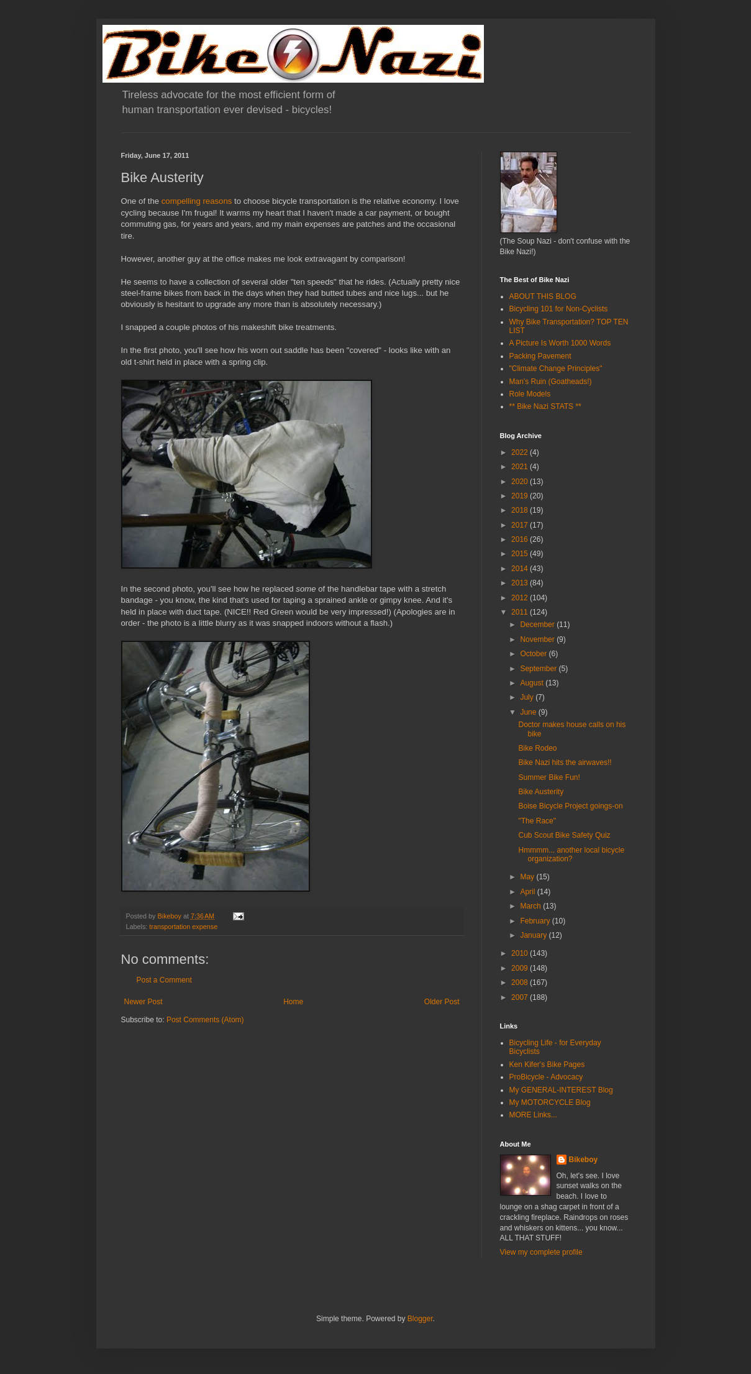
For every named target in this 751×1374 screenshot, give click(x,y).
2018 (520, 510)
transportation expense (183, 926)
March (531, 906)
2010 (520, 953)
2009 (520, 968)
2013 (520, 583)
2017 (520, 525)
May (528, 876)
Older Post (442, 1001)
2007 (520, 997)
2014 (520, 568)
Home (293, 1001)
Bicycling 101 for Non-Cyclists (558, 309)
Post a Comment (164, 980)
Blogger (420, 1318)
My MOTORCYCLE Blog (550, 1102)
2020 (520, 481)
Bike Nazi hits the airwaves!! (564, 762)
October (534, 653)
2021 (520, 466)
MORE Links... (533, 1115)
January (534, 935)
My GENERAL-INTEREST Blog (561, 1090)
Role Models (530, 394)
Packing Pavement (540, 356)
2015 (520, 553)
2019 (520, 496)
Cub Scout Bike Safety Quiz (564, 835)
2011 (520, 612)
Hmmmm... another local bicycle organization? (571, 854)
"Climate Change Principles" (556, 368)
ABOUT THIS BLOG (542, 296)
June (529, 712)
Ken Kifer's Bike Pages (547, 1064)
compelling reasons (197, 201)
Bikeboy (583, 1159)
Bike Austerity (540, 791)
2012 (520, 597)
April (528, 891)
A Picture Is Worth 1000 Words (560, 343)
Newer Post (143, 1001)
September (539, 668)
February (536, 921)
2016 (520, 539)
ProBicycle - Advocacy (546, 1077)
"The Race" (537, 821)
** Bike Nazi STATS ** (545, 406)
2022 (520, 452)
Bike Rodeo (537, 748)
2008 (520, 982)
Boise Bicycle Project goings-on (570, 806)
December (538, 624)
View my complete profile (541, 1252)
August (532, 683)
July (527, 697)
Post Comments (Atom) (205, 1019)
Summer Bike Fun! (549, 777)
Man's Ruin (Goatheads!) (550, 381)
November (538, 639)
